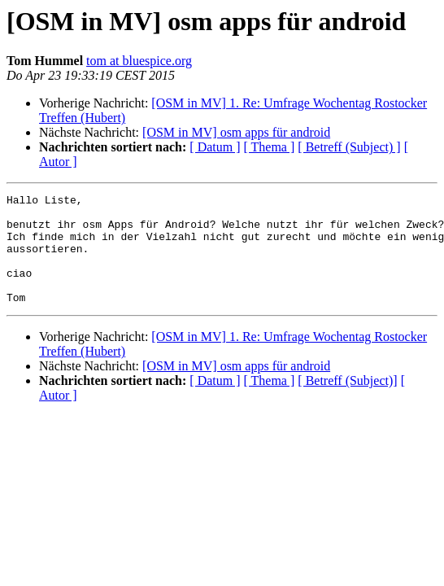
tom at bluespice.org (139, 61)
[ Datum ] (214, 147)
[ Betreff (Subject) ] (349, 147)
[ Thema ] (269, 147)
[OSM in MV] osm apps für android (236, 132)
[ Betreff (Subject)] (347, 402)
